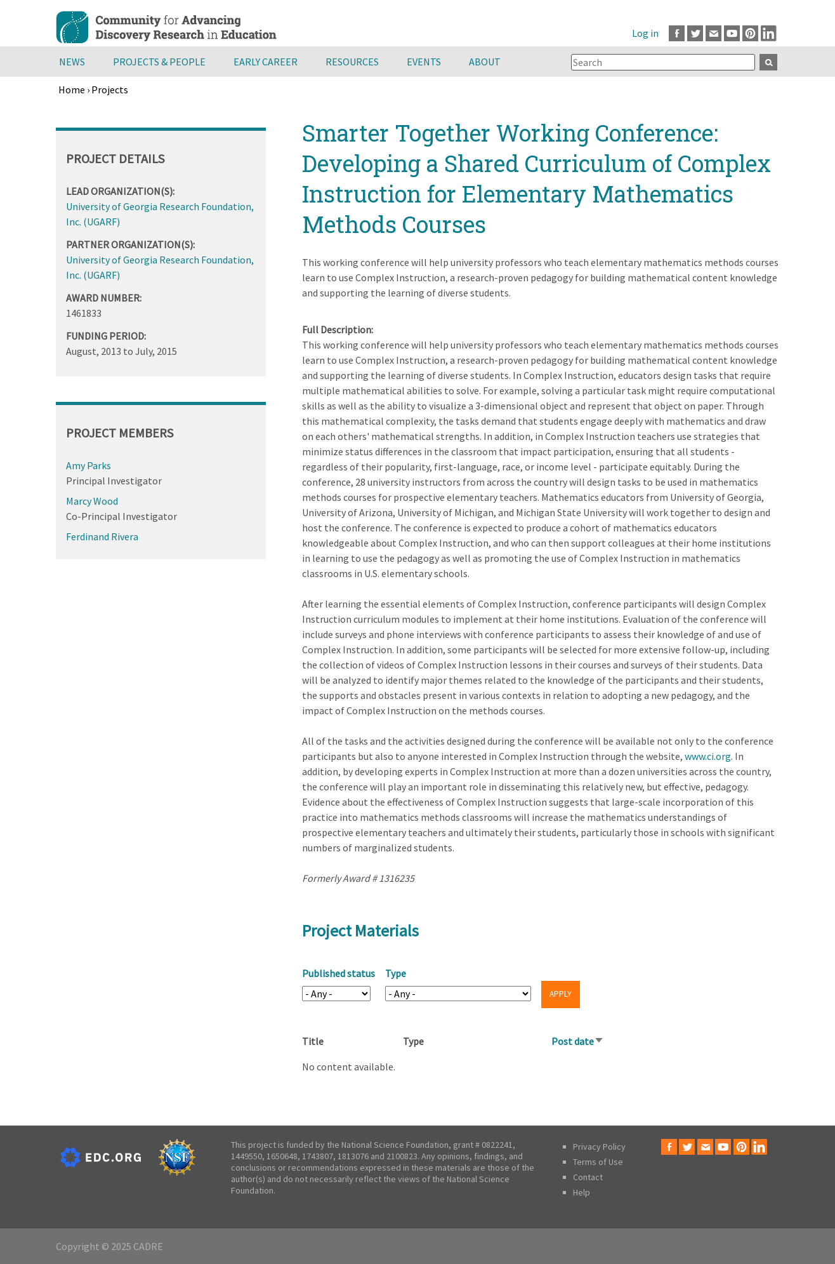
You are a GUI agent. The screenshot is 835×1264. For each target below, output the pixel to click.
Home (71, 89)
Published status (338, 973)
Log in (645, 33)
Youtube (732, 33)
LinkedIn (769, 33)
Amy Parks (88, 465)
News (72, 61)
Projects (109, 89)
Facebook (677, 33)
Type (395, 973)
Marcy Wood (92, 501)
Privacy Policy (599, 1146)
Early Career (265, 61)
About (485, 61)
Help (581, 1192)
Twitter (695, 33)
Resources (352, 61)
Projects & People (159, 61)
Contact (588, 1177)
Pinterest (750, 33)
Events (424, 61)
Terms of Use (598, 1162)
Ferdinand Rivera (102, 536)
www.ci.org (708, 756)
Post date (577, 1041)
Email (713, 33)
